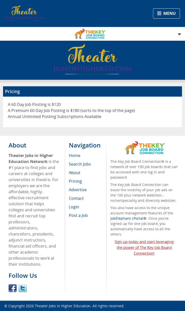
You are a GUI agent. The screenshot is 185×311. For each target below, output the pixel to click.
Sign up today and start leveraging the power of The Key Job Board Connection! (144, 247)
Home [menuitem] (74, 155)
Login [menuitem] (74, 207)
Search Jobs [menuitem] (80, 164)
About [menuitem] (74, 172)
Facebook (13, 288)
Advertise (78, 189)
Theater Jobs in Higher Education (62, 305)
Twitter (23, 288)
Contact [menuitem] (76, 198)
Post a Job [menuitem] (78, 215)
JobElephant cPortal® (128, 218)
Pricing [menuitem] (75, 181)
